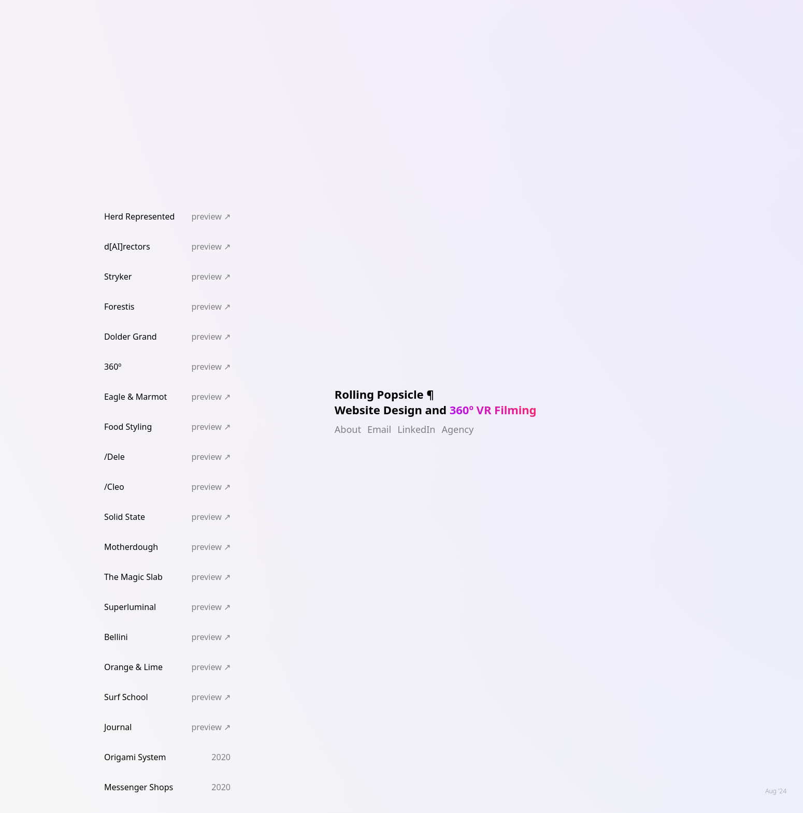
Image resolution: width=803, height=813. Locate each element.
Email (379, 429)
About (348, 429)
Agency (457, 429)
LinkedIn (416, 429)
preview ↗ (211, 216)
